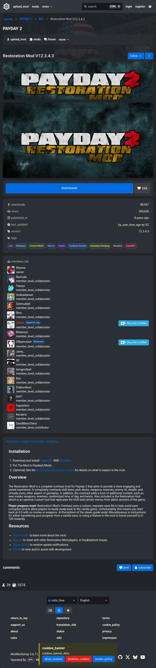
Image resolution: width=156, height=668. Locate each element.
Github (17, 549)
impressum (109, 637)
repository (62, 618)
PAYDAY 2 (26, 19)
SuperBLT (47, 460)
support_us (18, 624)
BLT (41, 19)
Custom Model (37, 246)
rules (14, 637)
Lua (10, 246)
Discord (18, 540)
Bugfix (62, 246)
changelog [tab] (52, 441)
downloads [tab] (37, 441)
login (129, 6)
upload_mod (21, 6)
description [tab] (13, 441)
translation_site (66, 624)
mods (35, 6)
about (14, 631)
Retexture (21, 246)
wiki (59, 637)
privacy (107, 631)
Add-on (51, 246)
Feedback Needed (77, 246)
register (140, 6)
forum (50, 39)
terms (106, 618)
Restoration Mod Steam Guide (55, 470)
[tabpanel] (78, 501)
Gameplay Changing (99, 246)
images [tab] (25, 441)
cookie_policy (111, 624)
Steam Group (21, 544)
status (60, 631)
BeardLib (65, 460)
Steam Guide (21, 535)
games (8, 19)
